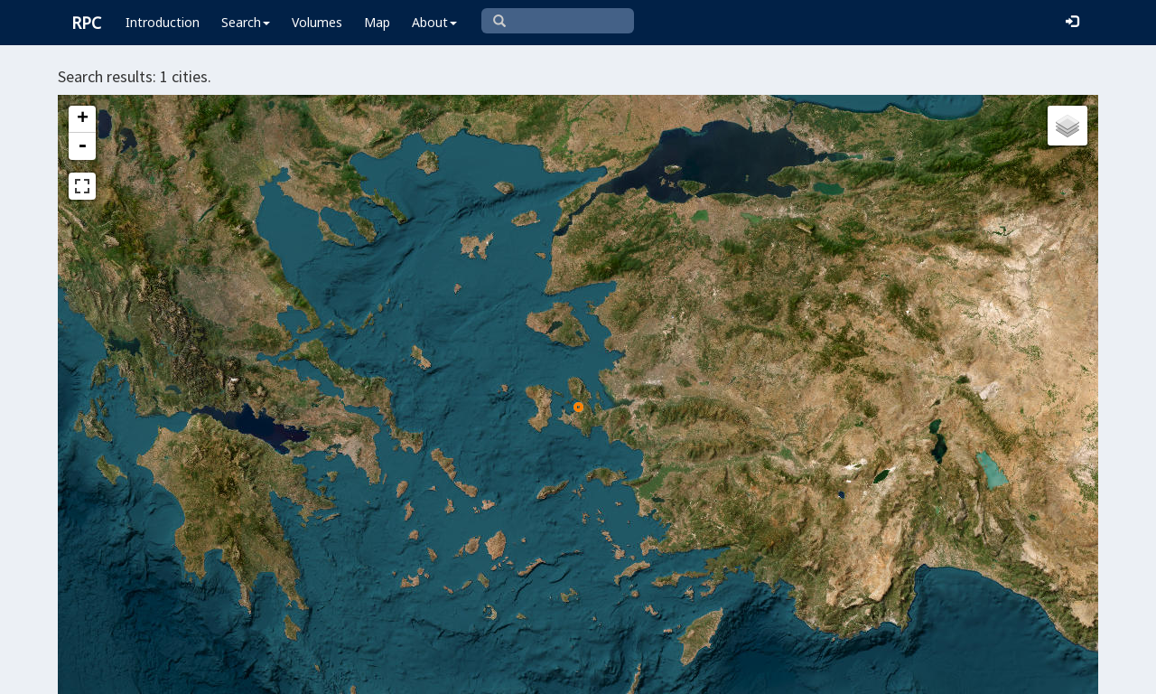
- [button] (82, 146)
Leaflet (448, 672)
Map (377, 22)
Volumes (317, 22)
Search (245, 22)
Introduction (163, 22)
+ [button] (83, 119)
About (434, 22)
